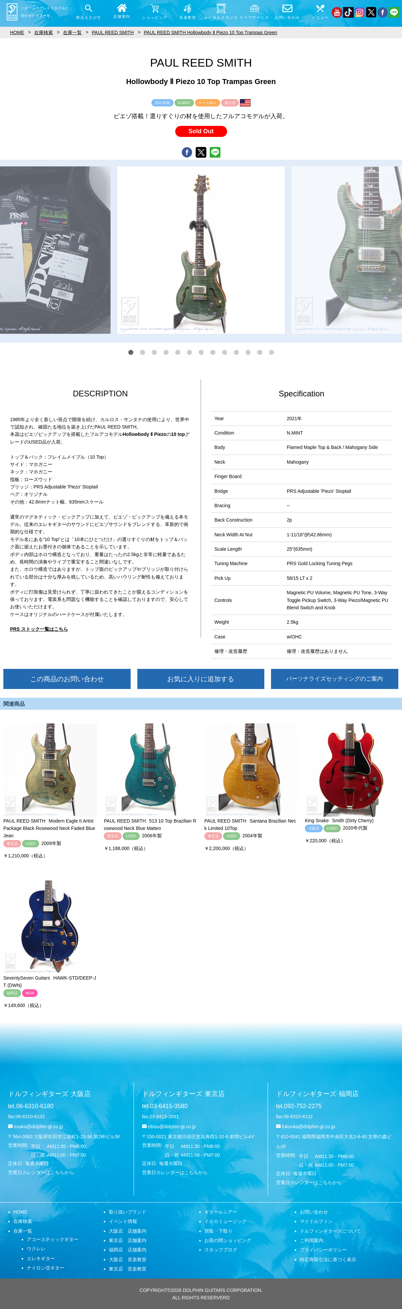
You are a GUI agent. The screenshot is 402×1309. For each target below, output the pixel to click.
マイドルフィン (316, 1221)
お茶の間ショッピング (227, 1240)
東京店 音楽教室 (127, 1269)
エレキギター (41, 1258)
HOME (20, 1212)
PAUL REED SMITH (113, 32)
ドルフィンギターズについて (330, 1231)
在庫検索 (22, 1221)
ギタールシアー (220, 1212)
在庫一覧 (22, 1231)
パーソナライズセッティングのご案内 (334, 679)
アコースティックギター (52, 1239)
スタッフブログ (220, 1249)
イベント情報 (123, 1221)
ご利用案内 (311, 1240)
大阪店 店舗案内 (127, 1231)
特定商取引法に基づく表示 (328, 1259)
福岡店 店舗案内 (127, 1249)
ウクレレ (36, 1248)
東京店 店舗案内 (127, 1240)
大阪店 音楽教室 (127, 1259)
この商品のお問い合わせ (67, 679)
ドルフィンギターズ (49, 1093)
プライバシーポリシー (323, 1249)
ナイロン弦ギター (45, 1267)
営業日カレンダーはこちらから (41, 1172)
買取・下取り (218, 1231)
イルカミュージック (225, 1221)
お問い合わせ (314, 1212)
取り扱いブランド (127, 1212)
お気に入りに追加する (200, 679)
